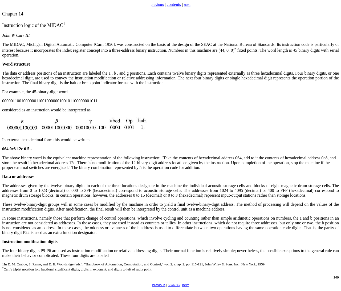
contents (174, 4)
